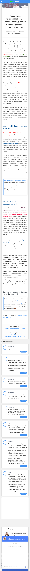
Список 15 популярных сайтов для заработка (18, 534)
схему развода (22, 238)
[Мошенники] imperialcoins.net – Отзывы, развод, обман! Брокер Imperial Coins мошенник (15, 336)
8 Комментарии (17, 33)
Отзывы (14, 31)
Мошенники (9, 31)
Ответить (24, 351)
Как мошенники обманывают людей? (15, 180)
